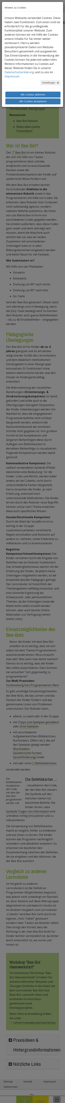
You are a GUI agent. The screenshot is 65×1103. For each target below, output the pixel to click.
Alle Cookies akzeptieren (33, 101)
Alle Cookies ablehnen (33, 94)
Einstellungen (48, 82)
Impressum (12, 76)
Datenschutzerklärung (19, 72)
